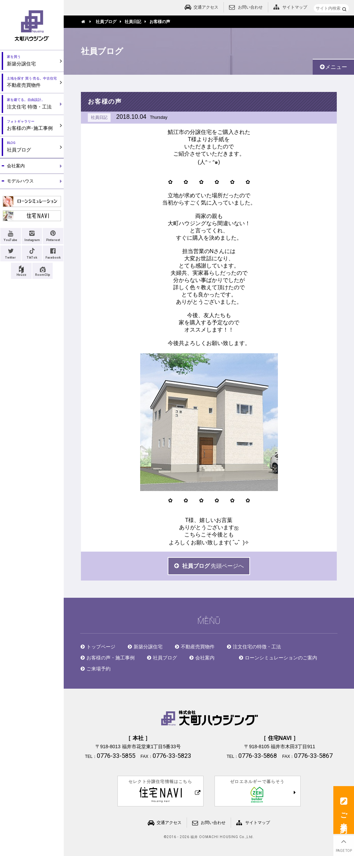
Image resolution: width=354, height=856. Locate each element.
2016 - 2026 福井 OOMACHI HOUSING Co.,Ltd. (210, 837)
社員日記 (99, 117)
